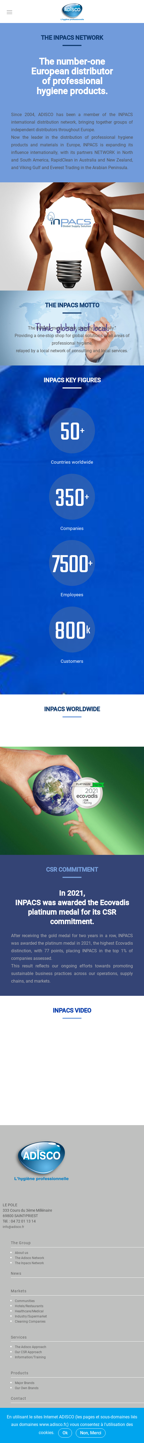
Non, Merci (90, 1432)
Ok (65, 1432)
